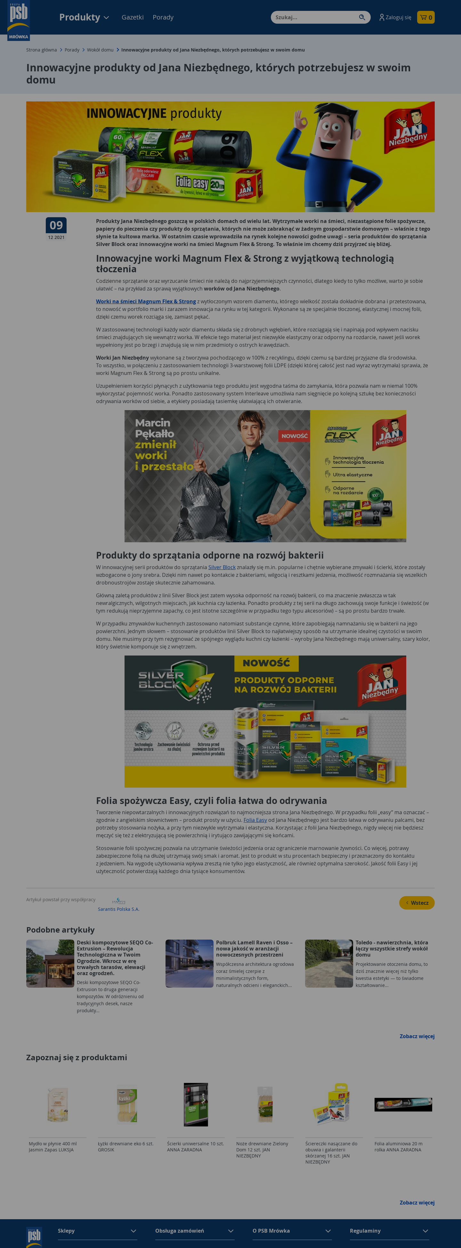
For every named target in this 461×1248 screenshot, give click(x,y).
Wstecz (417, 902)
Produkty (84, 17)
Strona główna (41, 50)
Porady (163, 17)
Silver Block (222, 567)
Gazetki (133, 17)
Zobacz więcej (417, 1036)
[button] (394, 17)
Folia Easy (255, 819)
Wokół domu (100, 50)
